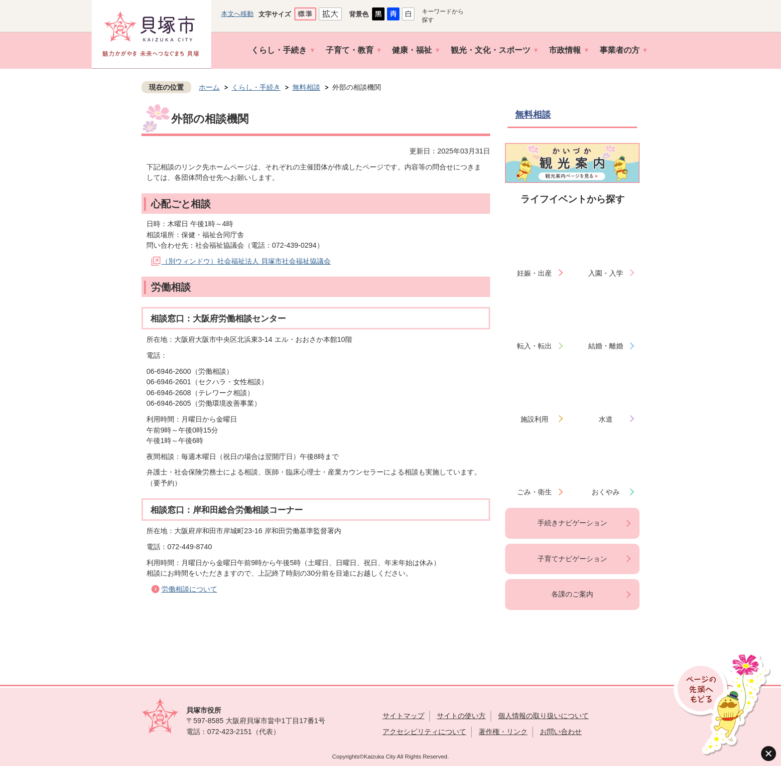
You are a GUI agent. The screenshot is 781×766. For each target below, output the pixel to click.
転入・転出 (534, 346)
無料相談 (306, 87)
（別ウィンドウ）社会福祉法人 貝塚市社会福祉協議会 (246, 261)
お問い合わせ (561, 732)
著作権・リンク (503, 732)
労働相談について (189, 589)
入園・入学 (605, 273)
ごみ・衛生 (534, 492)
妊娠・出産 (534, 273)
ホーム (209, 87)
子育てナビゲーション (572, 559)
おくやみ (606, 492)
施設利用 (534, 419)
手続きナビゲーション (572, 523)
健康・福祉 (412, 50)
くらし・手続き (279, 50)
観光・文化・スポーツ (490, 50)
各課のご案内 (572, 594)
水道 (606, 419)
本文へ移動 (237, 13)
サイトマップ (403, 716)
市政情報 (565, 50)
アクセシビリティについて (424, 732)
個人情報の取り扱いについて (543, 716)
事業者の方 (620, 50)
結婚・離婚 (605, 346)
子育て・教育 (350, 50)
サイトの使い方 (461, 716)
